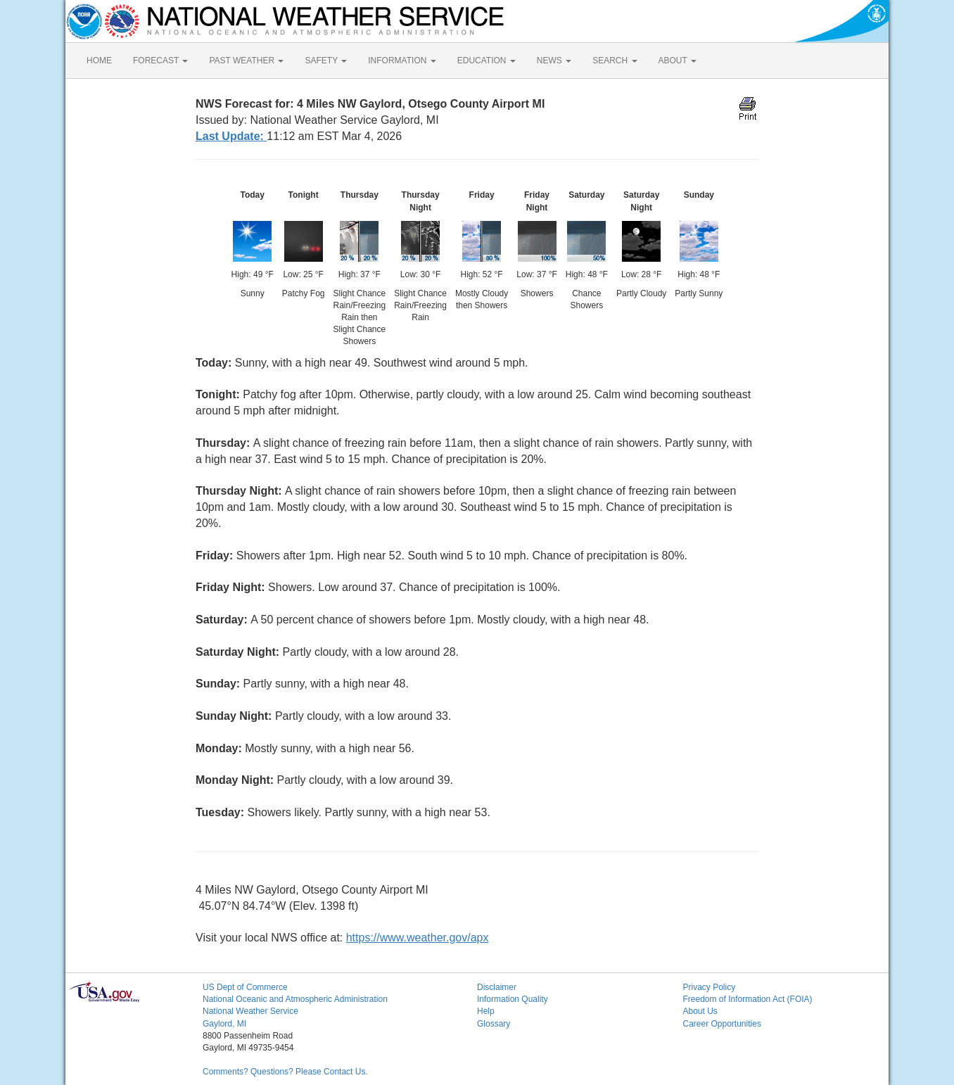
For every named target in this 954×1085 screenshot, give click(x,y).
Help (486, 1011)
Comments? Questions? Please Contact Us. (285, 1072)
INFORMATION (401, 60)
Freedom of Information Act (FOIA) (748, 999)
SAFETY (326, 60)
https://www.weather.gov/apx (417, 938)
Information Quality (512, 999)
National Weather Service (250, 1011)
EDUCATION (486, 60)
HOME (99, 60)
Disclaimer (496, 987)
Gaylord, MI (224, 1024)
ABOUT (678, 60)
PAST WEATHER (246, 60)
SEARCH (614, 60)
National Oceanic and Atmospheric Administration (295, 999)
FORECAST (160, 60)
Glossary (493, 1024)
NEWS (554, 60)
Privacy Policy (709, 987)
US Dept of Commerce (245, 987)
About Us (700, 1011)
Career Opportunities (722, 1024)
